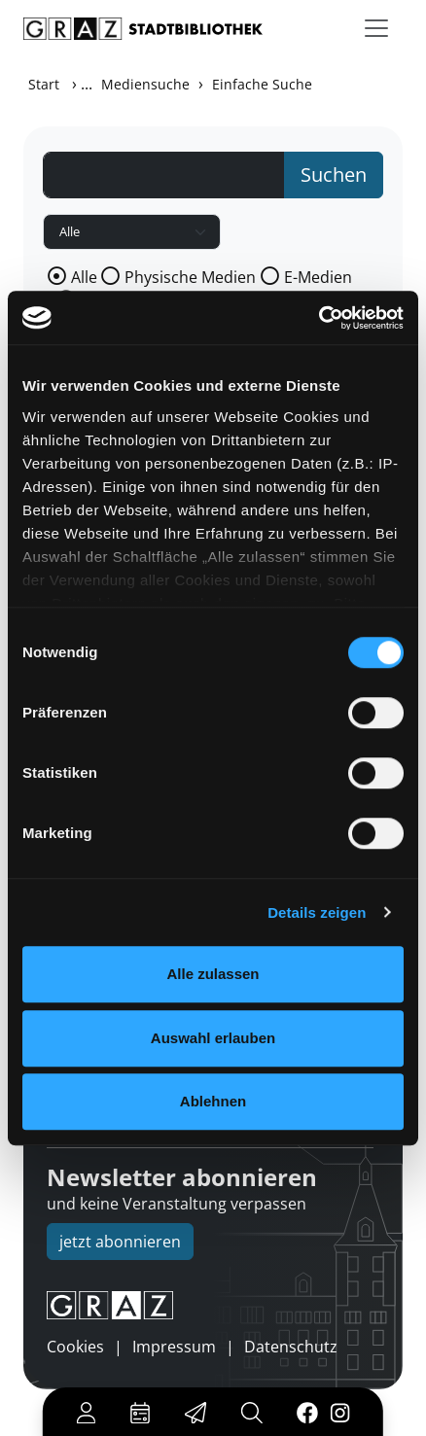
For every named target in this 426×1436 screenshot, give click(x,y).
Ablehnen (213, 1101)
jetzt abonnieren (120, 1241)
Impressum (174, 1346)
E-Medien (318, 277)
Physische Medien (190, 277)
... (86, 83)
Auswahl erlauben (213, 1038)
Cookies (75, 1346)
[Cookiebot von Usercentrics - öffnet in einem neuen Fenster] (318, 318)
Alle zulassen (212, 973)
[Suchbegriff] (164, 175)
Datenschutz (290, 1346)
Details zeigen (316, 912)
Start (43, 84)
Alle (84, 277)
